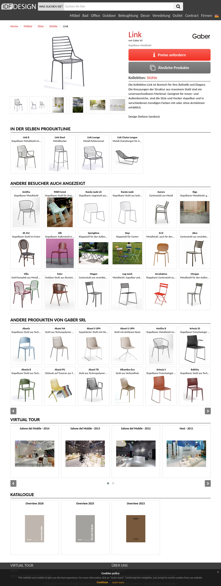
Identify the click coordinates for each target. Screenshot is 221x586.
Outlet (177, 15)
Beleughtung (128, 15)
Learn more (118, 582)
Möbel (75, 15)
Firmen (206, 15)
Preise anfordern (169, 54)
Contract (192, 15)
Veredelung (161, 15)
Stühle (152, 77)
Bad (85, 15)
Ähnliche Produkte (169, 67)
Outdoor (109, 15)
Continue (102, 582)
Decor (145, 15)
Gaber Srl (137, 40)
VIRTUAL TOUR (21, 565)
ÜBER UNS (120, 565)
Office (95, 15)
